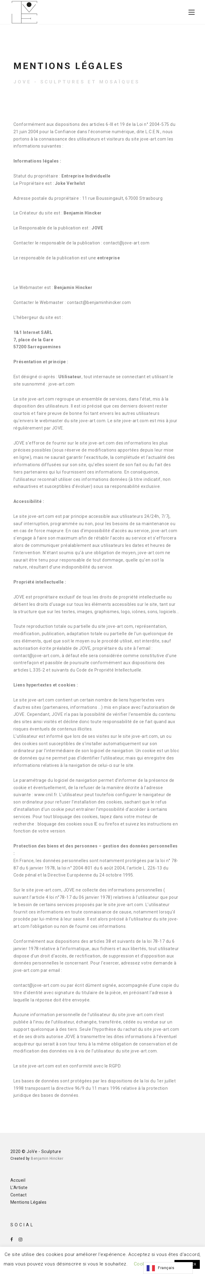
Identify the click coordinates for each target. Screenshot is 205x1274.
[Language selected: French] (168, 1268)
